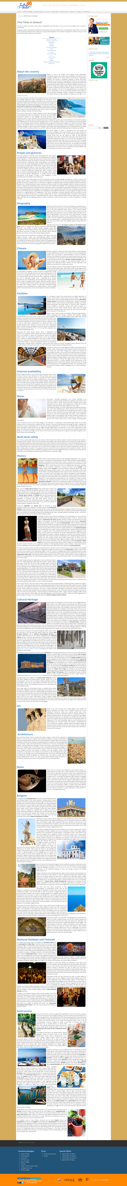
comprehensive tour (37, 675)
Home (19, 11)
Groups (46, 1156)
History (51, 52)
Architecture (51, 57)
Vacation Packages (28, 11)
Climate (52, 44)
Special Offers (55, 11)
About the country (28, 71)
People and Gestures (51, 41)
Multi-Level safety (51, 50)
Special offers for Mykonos (69, 1156)
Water (51, 49)
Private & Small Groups (50, 1154)
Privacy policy (64, 5)
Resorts (72, 11)
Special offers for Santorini (69, 1158)
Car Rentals (86, 11)
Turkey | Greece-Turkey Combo (29, 1166)
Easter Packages (25, 1162)
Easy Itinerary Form (30, 31)
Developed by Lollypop (35, 1178)
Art (51, 55)
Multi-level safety (27, 437)
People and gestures (29, 152)
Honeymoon (24, 1158)
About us (45, 5)
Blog (50, 5)
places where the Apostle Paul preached (66, 867)
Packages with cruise (26, 1168)
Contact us (82, 5)
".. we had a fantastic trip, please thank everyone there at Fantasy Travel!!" (99, 53)
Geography (52, 42)
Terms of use (55, 5)
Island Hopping (25, 1156)
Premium (23, 1164)
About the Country (51, 39)
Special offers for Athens (68, 1154)
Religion (51, 60)
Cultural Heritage (51, 54)
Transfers (78, 11)
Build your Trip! (65, 11)
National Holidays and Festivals (51, 62)
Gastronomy (51, 63)
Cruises (48, 11)
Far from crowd (25, 1160)
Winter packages (25, 1170)
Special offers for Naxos (68, 1160)
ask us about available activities (29, 648)
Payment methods (73, 5)
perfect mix (36, 328)
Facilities (51, 45)
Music (51, 58)
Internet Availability (51, 47)
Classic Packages (25, 1154)
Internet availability (29, 371)
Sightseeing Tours (39, 11)
